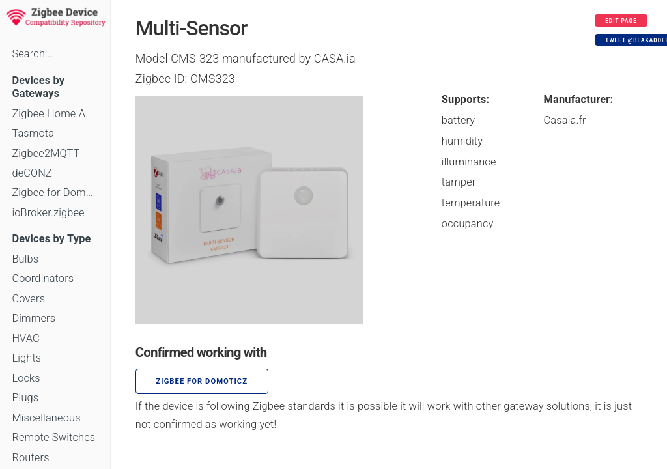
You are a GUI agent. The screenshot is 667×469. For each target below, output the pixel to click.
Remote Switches (53, 437)
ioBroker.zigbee (48, 212)
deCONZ (32, 173)
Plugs (25, 397)
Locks (26, 378)
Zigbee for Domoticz (55, 192)
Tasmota (33, 133)
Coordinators (43, 278)
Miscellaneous (46, 418)
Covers (28, 298)
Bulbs (25, 259)
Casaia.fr (565, 120)
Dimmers (33, 318)
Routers (30, 457)
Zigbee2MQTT (45, 153)
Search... (32, 54)
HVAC (26, 338)
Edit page (621, 21)
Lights (26, 358)
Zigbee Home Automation (55, 113)
